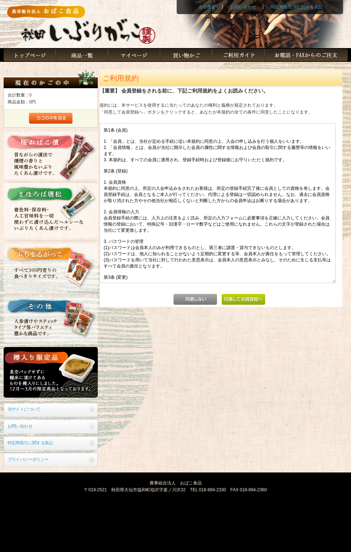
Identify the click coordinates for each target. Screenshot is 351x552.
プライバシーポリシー (28, 459)
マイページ (134, 55)
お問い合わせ (243, 6)
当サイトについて (24, 409)
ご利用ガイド (238, 55)
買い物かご (186, 55)
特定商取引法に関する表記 (297, 6)
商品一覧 (82, 55)
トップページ (30, 55)
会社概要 (207, 6)
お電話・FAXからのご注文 (306, 55)
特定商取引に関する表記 (30, 442)
